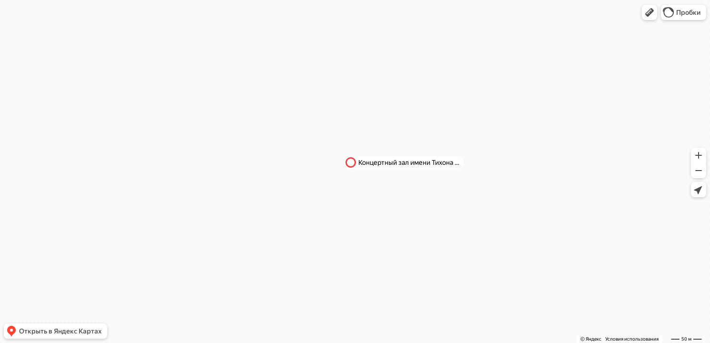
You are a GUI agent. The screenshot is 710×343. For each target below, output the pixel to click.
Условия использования (632, 339)
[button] (649, 12)
